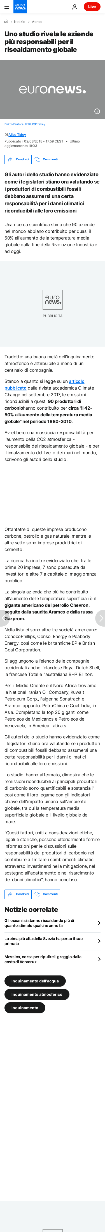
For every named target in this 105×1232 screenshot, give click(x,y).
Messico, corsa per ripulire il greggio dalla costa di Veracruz (42, 959)
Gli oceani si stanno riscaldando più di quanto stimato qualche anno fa (39, 923)
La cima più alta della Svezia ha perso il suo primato (43, 941)
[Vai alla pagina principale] (20, 6)
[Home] (6, 21)
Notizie (19, 21)
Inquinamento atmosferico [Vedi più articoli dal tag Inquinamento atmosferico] (36, 994)
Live (92, 6)
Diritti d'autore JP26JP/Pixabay (24, 124)
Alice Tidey (17, 134)
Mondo (36, 21)
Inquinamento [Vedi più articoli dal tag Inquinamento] (24, 1007)
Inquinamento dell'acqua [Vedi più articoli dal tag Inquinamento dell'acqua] (35, 980)
